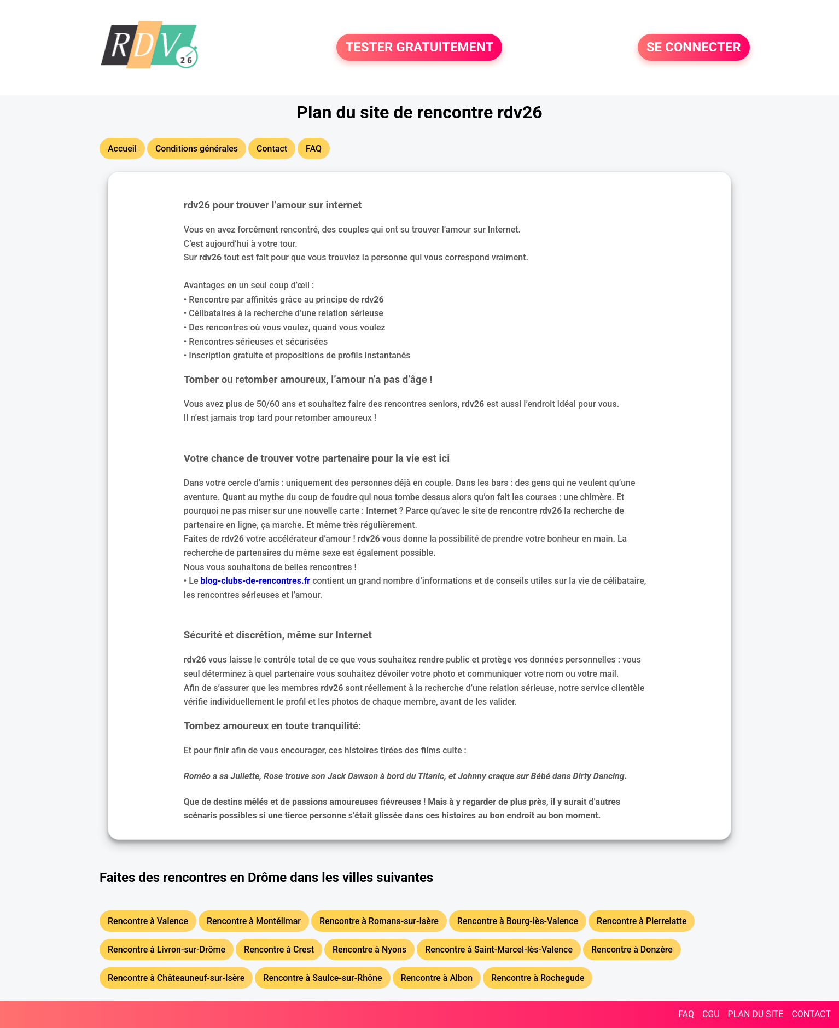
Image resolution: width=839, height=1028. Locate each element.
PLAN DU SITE (756, 1014)
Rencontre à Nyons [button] (369, 949)
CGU (711, 1014)
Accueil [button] (122, 148)
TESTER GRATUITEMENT (419, 47)
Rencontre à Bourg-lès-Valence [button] (517, 921)
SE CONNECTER (693, 47)
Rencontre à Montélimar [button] (254, 921)
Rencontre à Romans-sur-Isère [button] (379, 921)
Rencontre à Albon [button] (437, 978)
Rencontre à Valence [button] (148, 921)
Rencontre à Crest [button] (279, 949)
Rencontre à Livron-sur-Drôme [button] (166, 949)
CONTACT (811, 1014)
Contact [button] (272, 148)
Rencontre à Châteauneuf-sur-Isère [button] (176, 978)
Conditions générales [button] (196, 148)
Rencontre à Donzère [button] (632, 949)
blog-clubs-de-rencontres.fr (256, 581)
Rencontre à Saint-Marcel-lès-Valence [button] (499, 949)
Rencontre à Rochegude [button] (537, 978)
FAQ (686, 1014)
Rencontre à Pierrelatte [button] (641, 921)
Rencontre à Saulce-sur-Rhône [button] (322, 978)
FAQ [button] (314, 148)
